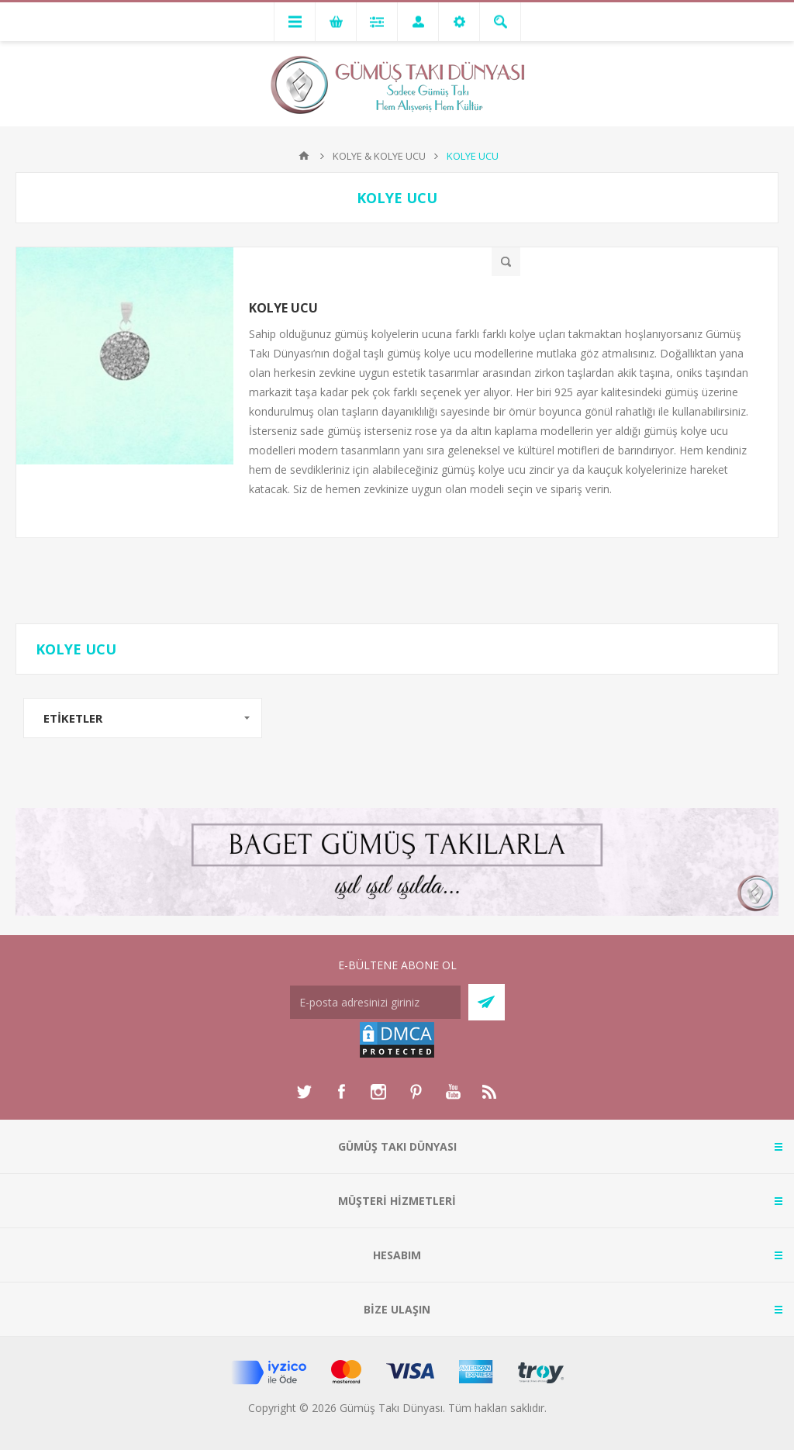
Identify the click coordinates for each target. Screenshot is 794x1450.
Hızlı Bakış (506, 261)
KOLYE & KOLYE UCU (379, 156)
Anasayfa (304, 155)
